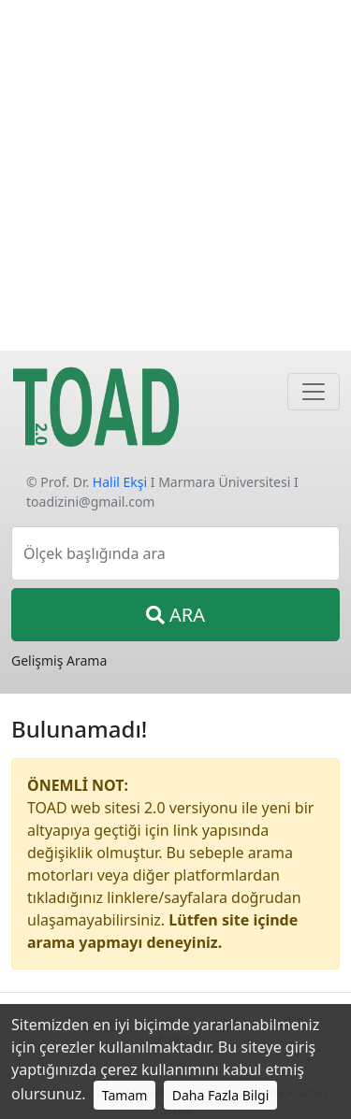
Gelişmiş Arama (59, 660)
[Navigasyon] (313, 391)
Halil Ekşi (120, 482)
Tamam (125, 1095)
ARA (175, 614)
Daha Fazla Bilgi (221, 1095)
